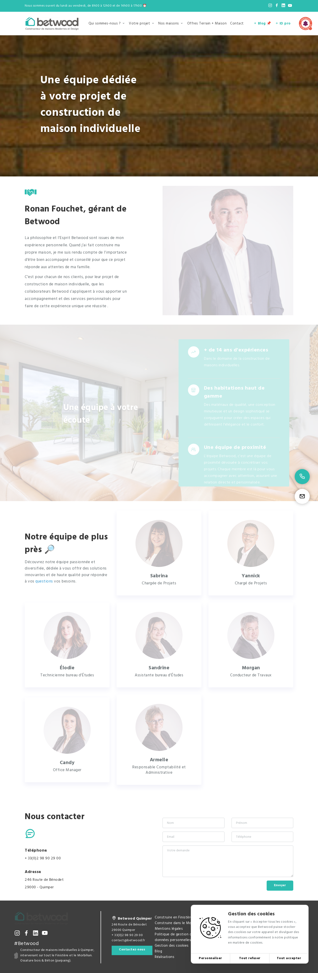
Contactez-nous (132, 949)
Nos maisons (168, 23)
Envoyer (280, 885)
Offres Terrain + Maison (207, 23)
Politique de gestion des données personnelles (175, 937)
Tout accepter (289, 958)
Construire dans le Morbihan (178, 923)
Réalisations (164, 957)
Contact (237, 23)
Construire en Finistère (174, 917)
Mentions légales (169, 929)
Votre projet (139, 23)
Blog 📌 (262, 23)
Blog (158, 951)
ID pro (283, 23)
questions (44, 581)
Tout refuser (250, 958)
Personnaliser (210, 958)
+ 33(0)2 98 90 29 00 (43, 858)
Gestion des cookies (172, 946)
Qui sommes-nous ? (105, 23)
